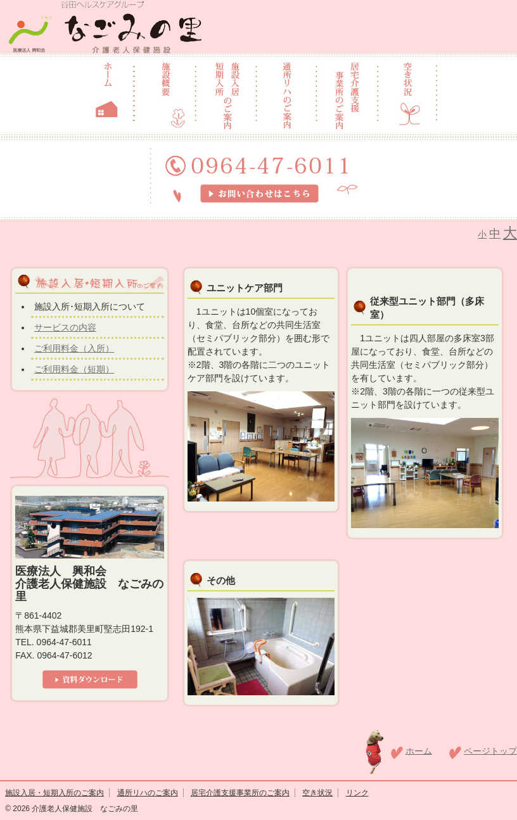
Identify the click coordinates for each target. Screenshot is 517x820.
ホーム (418, 750)
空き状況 (317, 792)
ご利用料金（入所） (74, 348)
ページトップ (490, 750)
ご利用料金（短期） (74, 369)
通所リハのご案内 (147, 792)
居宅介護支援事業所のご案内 (240, 792)
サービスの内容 (65, 327)
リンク (357, 792)
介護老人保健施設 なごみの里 (84, 808)
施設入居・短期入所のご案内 (54, 792)
